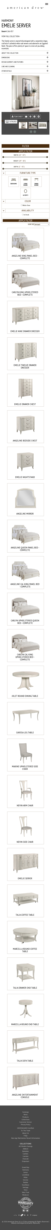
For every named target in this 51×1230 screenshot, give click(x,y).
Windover (25, 1195)
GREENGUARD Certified (25, 1128)
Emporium (25, 1161)
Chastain (26, 1159)
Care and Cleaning (25, 66)
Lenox (25, 1172)
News (26, 1114)
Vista (25, 1190)
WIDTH (16, 155)
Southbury (25, 1185)
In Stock (25, 215)
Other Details (25, 71)
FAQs (25, 1136)
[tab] (25, 173)
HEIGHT (16, 161)
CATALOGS (11, 121)
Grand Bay (25, 1167)
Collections (26, 1119)
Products (25, 1117)
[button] (27, 173)
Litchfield (25, 1175)
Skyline (25, 1182)
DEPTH (16, 167)
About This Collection (25, 53)
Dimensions (25, 57)
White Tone (25, 205)
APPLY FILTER (25, 151)
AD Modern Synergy (25, 1146)
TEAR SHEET (17, 116)
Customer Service (25, 1122)
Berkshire (25, 1151)
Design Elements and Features (25, 62)
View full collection (11, 36)
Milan (25, 1177)
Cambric (25, 1154)
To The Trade (25, 1131)
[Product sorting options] (41, 224)
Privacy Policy (25, 1124)
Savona (25, 1180)
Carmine (25, 1156)
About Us (25, 1133)
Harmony (25, 1170)
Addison (25, 1149)
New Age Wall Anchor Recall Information (25, 1138)
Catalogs (25, 1112)
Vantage (25, 1187)
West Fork (25, 1192)
